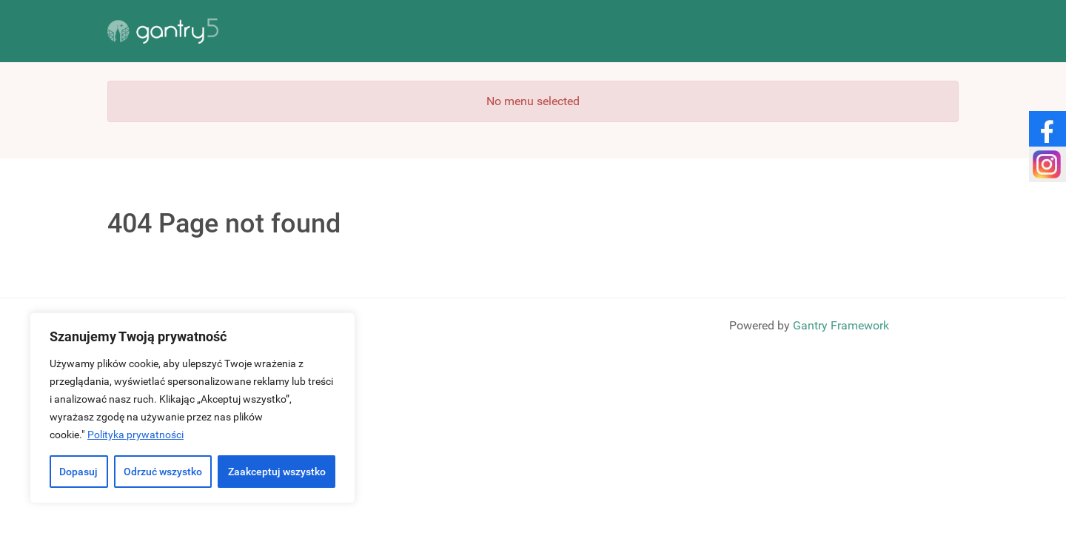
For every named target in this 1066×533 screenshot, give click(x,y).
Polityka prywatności (135, 434)
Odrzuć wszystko (163, 471)
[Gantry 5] (162, 31)
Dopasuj (78, 471)
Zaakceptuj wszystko (277, 471)
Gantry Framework (841, 325)
